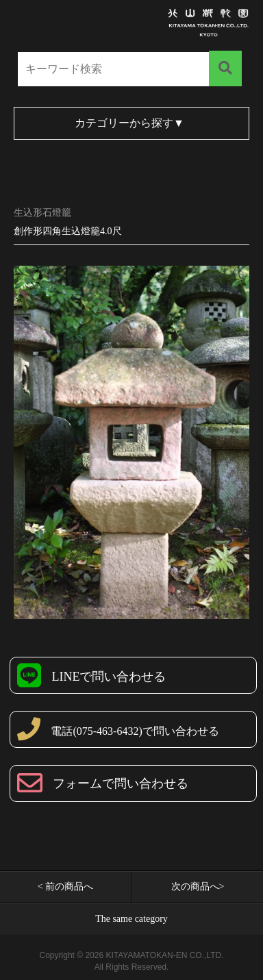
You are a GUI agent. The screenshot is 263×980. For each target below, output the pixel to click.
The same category (131, 919)
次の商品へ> (198, 886)
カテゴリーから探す (129, 123)
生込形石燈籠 (42, 213)
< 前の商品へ (65, 886)
